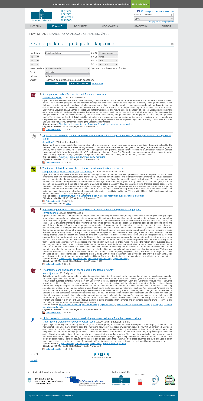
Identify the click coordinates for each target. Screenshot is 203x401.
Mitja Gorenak (83, 171)
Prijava (166, 26)
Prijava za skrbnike (167, 396)
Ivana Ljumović (50, 273)
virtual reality (89, 157)
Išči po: (33, 76)
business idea (65, 258)
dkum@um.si (67, 396)
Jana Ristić (48, 142)
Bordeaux (92, 124)
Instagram (158, 304)
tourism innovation (136, 196)
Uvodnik (35, 26)
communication (82, 343)
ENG (152, 11)
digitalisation (64, 196)
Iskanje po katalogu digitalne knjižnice (79, 33)
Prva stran (37, 33)
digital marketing (99, 196)
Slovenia (102, 124)
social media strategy (142, 304)
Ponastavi (97, 83)
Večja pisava (154, 22)
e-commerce (113, 124)
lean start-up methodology (100, 258)
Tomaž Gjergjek (51, 212)
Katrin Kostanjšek (52, 97)
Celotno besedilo (53, 129)
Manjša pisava (167, 22)
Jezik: (33, 72)
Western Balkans (110, 343)
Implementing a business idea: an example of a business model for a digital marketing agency (92, 209)
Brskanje (80, 26)
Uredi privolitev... (140, 4)
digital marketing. (120, 258)
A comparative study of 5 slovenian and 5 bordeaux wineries (74, 94)
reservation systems (117, 196)
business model (80, 258)
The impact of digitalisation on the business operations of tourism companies (83, 168)
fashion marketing (90, 304)
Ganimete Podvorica (70, 321)
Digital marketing (66, 124)
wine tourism (81, 124)
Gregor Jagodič (51, 171)
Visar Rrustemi (50, 321)
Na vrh (33, 360)
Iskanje (57, 26)
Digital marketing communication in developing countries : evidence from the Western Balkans (92, 318)
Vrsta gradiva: (37, 68)
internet (122, 343)
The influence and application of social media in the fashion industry (78, 269)
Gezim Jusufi (89, 321)
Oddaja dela (110, 26)
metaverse (64, 157)
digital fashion (76, 157)
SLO (147, 11)
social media (57, 307)
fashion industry (124, 304)
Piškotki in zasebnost (165, 11)
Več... (68, 203)
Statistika (141, 26)
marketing (100, 157)
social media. (126, 124)
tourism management (81, 196)
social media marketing (70, 304)
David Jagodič (67, 171)
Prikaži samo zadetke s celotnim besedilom (71, 79)
